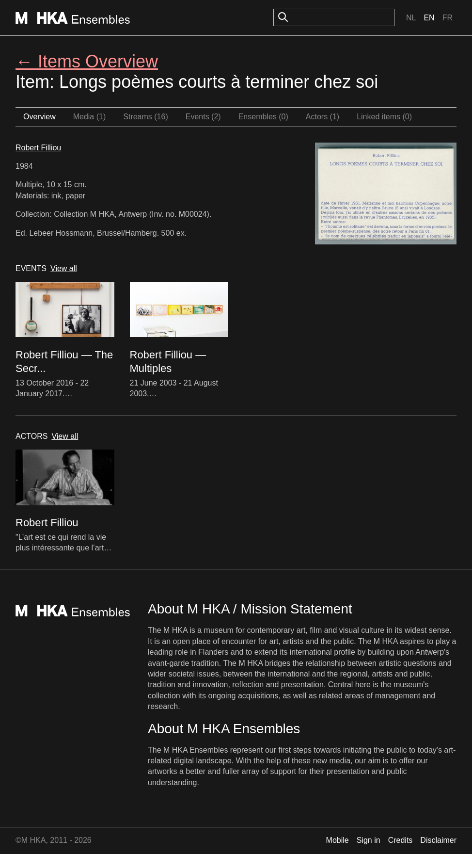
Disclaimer (438, 840)
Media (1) (89, 117)
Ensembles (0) (263, 117)
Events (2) (203, 117)
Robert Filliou (38, 148)
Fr (447, 18)
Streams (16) (145, 117)
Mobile (337, 840)
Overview (39, 117)
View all (63, 268)
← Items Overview (87, 61)
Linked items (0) (384, 117)
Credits (400, 840)
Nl (411, 18)
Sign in (368, 840)
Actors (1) (322, 117)
